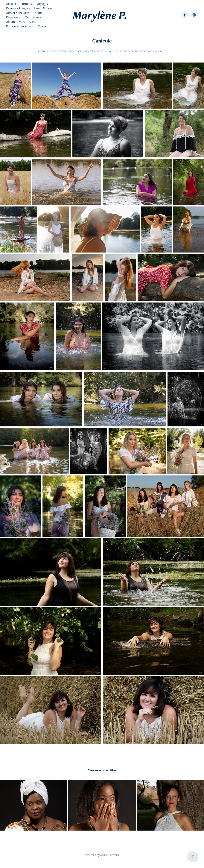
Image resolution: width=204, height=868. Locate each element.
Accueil (11, 3)
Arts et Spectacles (18, 12)
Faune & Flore (43, 8)
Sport (38, 12)
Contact (43, 26)
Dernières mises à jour (20, 26)
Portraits (26, 3)
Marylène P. (100, 15)
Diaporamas (13, 17)
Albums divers (15, 21)
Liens (32, 22)
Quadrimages (33, 17)
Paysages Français (18, 8)
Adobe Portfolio (109, 855)
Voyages (42, 3)
